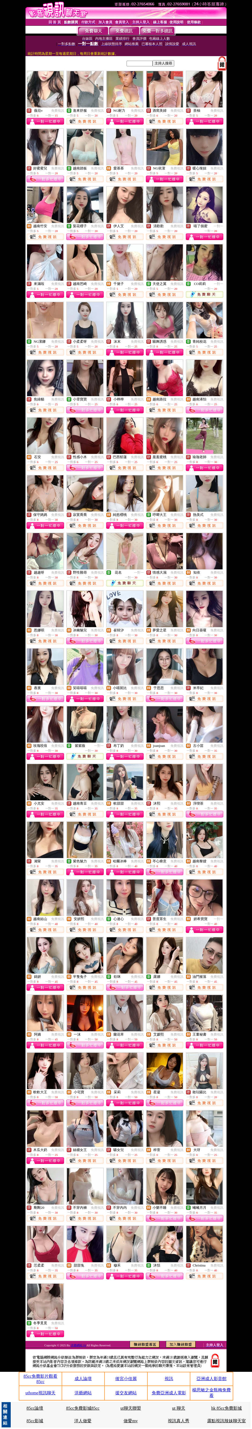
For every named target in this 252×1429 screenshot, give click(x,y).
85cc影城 (35, 1421)
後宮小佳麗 (126, 1378)
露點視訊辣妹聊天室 (226, 1421)
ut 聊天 (178, 1408)
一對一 (218, 226)
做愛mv (131, 1421)
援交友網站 (126, 1393)
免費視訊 (57, 111)
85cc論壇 (35, 1408)
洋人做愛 (82, 1421)
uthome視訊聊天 (40, 1393)
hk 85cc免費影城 (226, 1408)
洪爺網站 (83, 1393)
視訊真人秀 (178, 1421)
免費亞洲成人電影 (169, 1393)
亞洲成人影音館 (212, 1378)
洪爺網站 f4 (78, 1345)
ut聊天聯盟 (130, 1408)
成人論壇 (83, 1378)
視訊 (169, 1378)
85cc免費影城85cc (82, 1408)
